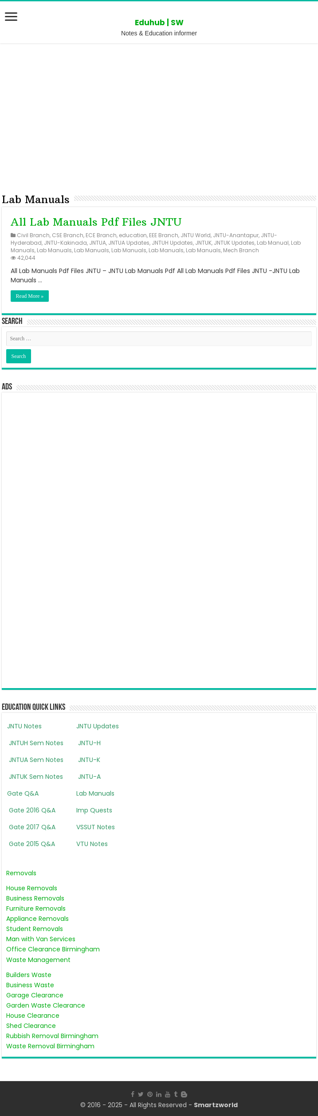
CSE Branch (67, 235)
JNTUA (97, 242)
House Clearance (32, 1015)
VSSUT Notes (95, 827)
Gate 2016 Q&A (31, 810)
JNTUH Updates (172, 242)
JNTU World (196, 235)
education (133, 235)
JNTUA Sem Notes (35, 759)
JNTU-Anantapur (236, 235)
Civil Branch (33, 235)
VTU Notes (92, 843)
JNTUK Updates (234, 242)
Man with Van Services (40, 939)
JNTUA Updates (128, 242)
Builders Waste (28, 974)
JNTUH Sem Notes (35, 743)
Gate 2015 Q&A (31, 843)
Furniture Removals (36, 908)
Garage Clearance (34, 995)
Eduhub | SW (159, 22)
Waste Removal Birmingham (50, 1046)
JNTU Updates (97, 726)
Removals (21, 873)
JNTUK (203, 242)
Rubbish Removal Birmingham (52, 1035)
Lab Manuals (54, 250)
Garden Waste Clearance (45, 1005)
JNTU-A (88, 776)
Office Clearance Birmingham (53, 949)
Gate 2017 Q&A (31, 827)
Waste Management (38, 959)
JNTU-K (88, 759)
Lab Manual (273, 242)
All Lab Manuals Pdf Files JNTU (96, 221)
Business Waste (30, 985)
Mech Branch (241, 250)
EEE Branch (163, 235)
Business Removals (35, 898)
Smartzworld (216, 1105)
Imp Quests (94, 810)
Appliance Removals (37, 918)
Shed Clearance (31, 1025)
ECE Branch (101, 235)
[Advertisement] (159, 116)
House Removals (31, 888)
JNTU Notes (24, 726)
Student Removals (34, 928)
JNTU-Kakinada (65, 242)
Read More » (30, 296)
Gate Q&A (23, 793)
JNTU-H (88, 743)
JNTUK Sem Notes (35, 776)
